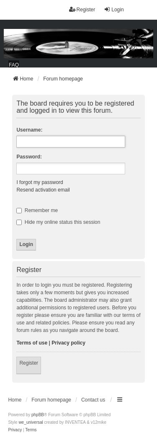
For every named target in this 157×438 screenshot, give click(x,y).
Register (28, 363)
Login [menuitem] (114, 9)
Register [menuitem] (82, 9)
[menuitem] (15, 430)
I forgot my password (39, 182)
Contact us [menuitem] (93, 400)
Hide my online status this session (58, 222)
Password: (29, 157)
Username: (29, 130)
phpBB (37, 414)
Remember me (37, 210)
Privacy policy (68, 343)
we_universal (30, 422)
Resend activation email (42, 190)
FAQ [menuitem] (14, 65)
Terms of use (31, 343)
